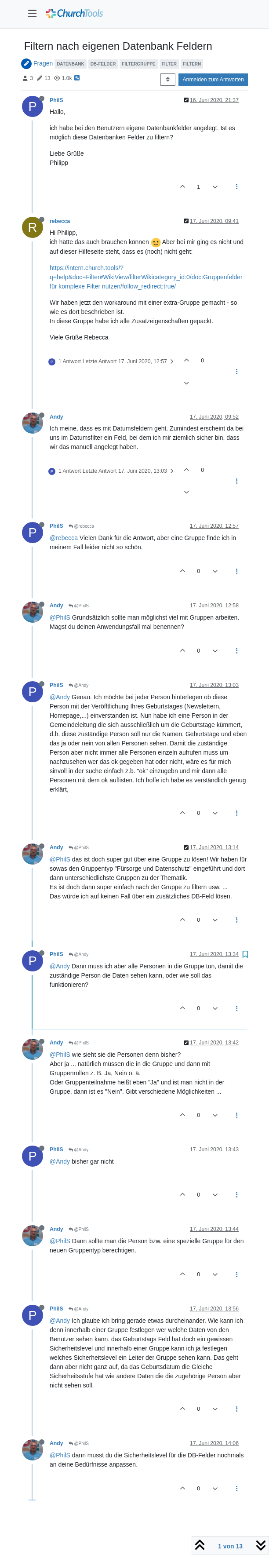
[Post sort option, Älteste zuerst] (167, 79)
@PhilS (79, 605)
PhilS (56, 100)
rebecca (60, 221)
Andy (56, 417)
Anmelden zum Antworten (213, 80)
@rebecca (82, 526)
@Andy (79, 685)
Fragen (43, 63)
